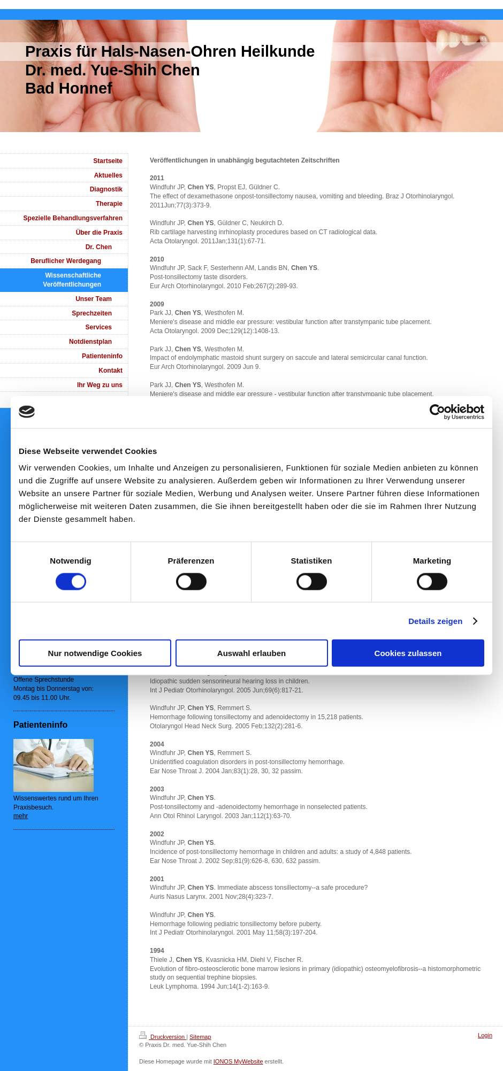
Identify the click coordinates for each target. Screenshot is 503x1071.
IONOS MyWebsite (238, 1061)
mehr (20, 816)
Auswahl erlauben (251, 653)
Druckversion (162, 1037)
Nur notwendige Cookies (95, 653)
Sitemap (200, 1037)
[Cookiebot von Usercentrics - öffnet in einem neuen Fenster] (437, 412)
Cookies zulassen (408, 653)
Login (485, 1035)
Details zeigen (435, 620)
